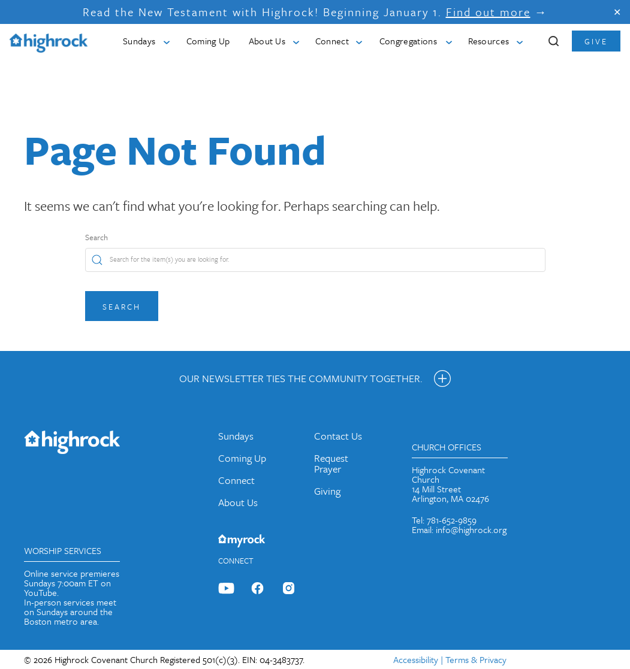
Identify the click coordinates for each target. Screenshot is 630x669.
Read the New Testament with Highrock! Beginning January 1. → (315, 12)
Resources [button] (489, 40)
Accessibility (415, 659)
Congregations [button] (408, 40)
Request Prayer (331, 463)
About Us (238, 502)
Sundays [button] (139, 40)
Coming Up (208, 40)
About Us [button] (267, 40)
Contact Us (338, 435)
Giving (327, 490)
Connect (236, 480)
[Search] (315, 260)
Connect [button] (332, 40)
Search (96, 237)
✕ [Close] (617, 12)
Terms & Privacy (476, 659)
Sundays (236, 435)
